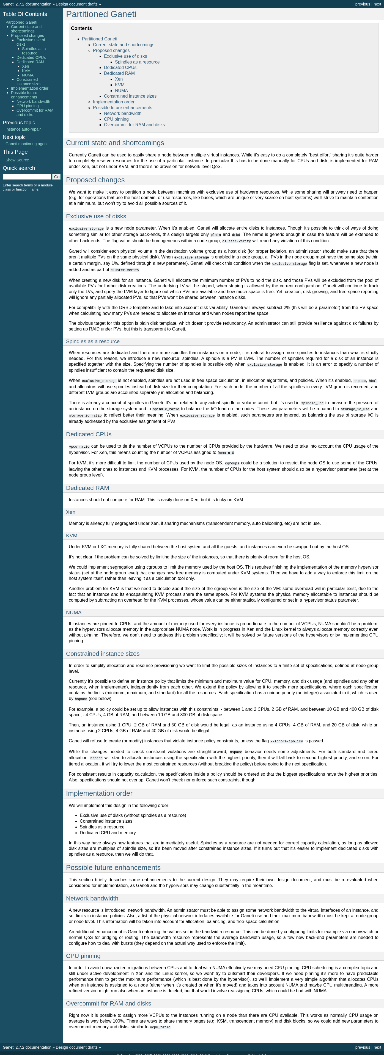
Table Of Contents (25, 14)
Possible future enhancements (122, 107)
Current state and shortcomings (123, 44)
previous (362, 4)
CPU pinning (116, 119)
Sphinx (253, 1051)
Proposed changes (111, 50)
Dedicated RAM (119, 73)
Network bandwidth (122, 113)
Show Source (17, 160)
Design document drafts (77, 4)
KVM (120, 84)
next (377, 4)
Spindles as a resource (137, 62)
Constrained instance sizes (130, 96)
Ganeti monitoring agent (27, 144)
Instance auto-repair (23, 129)
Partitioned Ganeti (101, 14)
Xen (119, 79)
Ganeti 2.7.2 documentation (27, 4)
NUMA (121, 90)
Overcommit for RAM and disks (134, 124)
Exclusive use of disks (125, 56)
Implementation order (114, 102)
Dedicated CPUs (120, 67)
